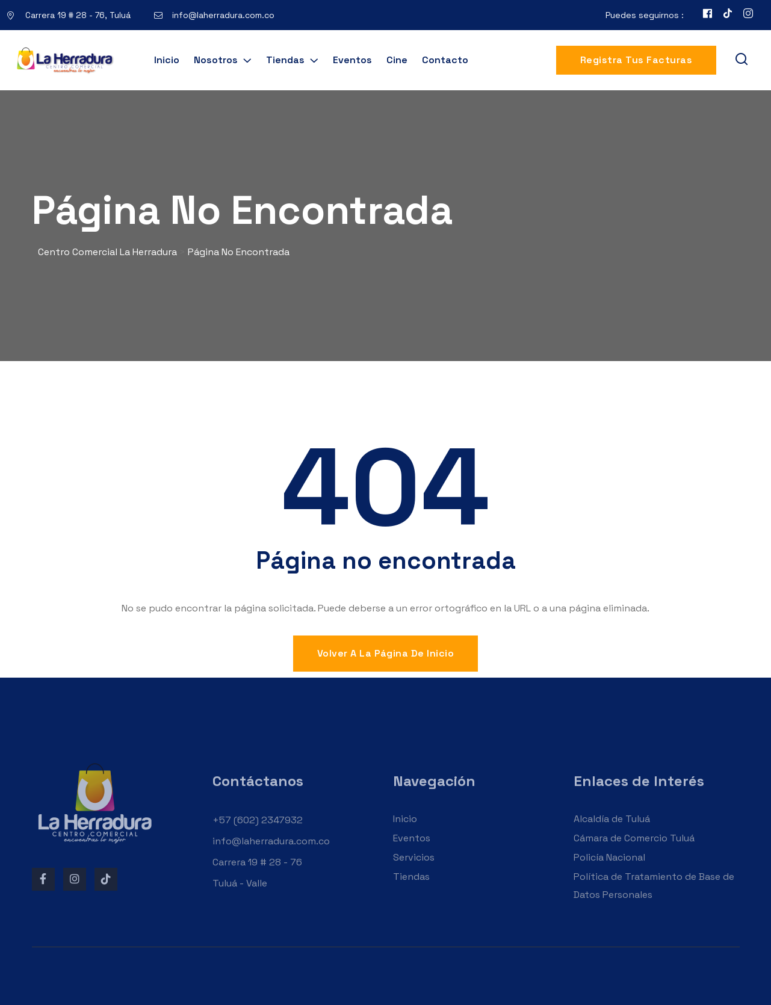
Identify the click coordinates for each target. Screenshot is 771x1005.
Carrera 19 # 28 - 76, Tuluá (78, 15)
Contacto (445, 60)
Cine (396, 60)
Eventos (352, 60)
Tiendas (285, 60)
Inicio (166, 60)
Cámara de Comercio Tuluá (634, 849)
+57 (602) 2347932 (257, 831)
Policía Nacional (609, 868)
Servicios (414, 868)
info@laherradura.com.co (223, 15)
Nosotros (216, 60)
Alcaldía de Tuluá (612, 830)
